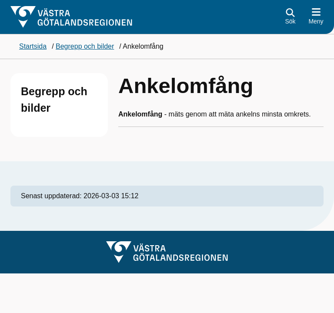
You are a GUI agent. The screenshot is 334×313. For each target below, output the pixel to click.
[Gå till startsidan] (71, 17)
